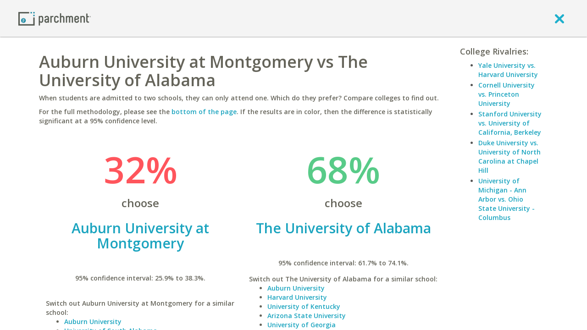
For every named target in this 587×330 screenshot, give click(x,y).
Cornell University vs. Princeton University (506, 94)
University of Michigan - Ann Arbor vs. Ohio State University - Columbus (506, 199)
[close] (559, 18)
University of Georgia (301, 324)
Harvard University (297, 297)
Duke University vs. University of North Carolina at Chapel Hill (509, 156)
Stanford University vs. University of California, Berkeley (510, 123)
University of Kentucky (303, 306)
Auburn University (93, 321)
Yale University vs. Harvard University (508, 70)
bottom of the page (204, 111)
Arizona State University (306, 315)
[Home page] (54, 18)
